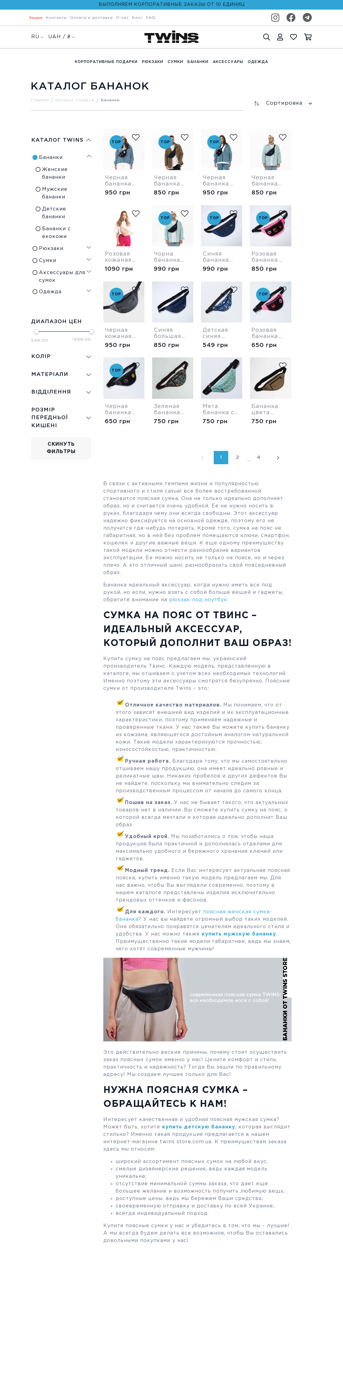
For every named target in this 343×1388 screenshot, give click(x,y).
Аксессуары (228, 62)
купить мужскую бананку (239, 934)
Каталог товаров (74, 100)
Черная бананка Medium (167, 181)
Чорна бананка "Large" (167, 257)
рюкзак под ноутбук (198, 600)
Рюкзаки (152, 62)
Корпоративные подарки (106, 62)
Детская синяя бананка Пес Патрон (221, 334)
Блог (137, 17)
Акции (36, 17)
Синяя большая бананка (167, 334)
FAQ (150, 17)
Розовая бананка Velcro (264, 334)
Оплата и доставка (91, 17)
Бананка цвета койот (264, 410)
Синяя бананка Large (216, 257)
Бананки (197, 62)
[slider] (36, 331)
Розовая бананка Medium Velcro (264, 257)
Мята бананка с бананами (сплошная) (221, 410)
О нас (122, 17)
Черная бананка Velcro (118, 410)
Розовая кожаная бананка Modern (118, 257)
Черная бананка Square (216, 181)
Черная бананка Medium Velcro (118, 181)
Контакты (56, 17)
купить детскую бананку (198, 1127)
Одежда (258, 62)
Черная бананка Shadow (264, 181)
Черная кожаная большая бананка (118, 334)
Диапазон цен (56, 321)
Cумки (175, 62)
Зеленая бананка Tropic (167, 410)
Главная (40, 100)
